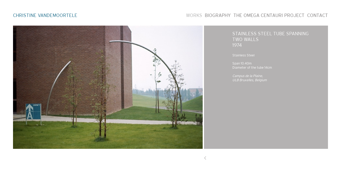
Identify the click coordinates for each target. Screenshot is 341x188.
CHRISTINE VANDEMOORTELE (45, 15)
